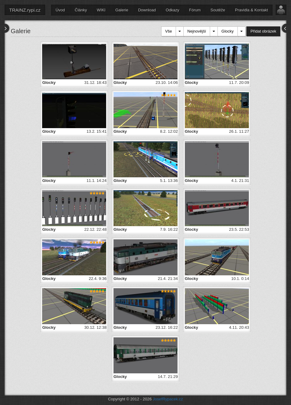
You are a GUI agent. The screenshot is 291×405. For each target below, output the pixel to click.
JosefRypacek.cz (168, 399)
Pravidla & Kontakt (251, 10)
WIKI (101, 10)
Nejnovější (196, 31)
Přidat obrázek (263, 31)
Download (147, 10)
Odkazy (172, 10)
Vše (168, 31)
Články (81, 10)
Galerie (121, 10)
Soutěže (217, 10)
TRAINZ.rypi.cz (25, 10)
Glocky (227, 31)
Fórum (195, 10)
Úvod (60, 10)
